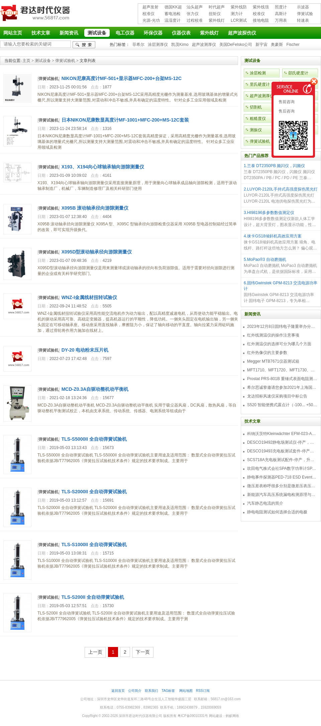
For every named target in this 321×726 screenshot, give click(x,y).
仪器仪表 (181, 32)
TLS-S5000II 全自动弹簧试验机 (94, 439)
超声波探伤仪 (242, 32)
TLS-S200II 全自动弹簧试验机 (93, 597)
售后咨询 (286, 111)
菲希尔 (138, 44)
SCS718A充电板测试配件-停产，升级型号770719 (282, 459)
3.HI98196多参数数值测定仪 (269, 212)
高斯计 (281, 13)
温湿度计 (173, 20)
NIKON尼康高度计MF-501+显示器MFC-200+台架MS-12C (122, 78)
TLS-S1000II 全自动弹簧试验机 (94, 544)
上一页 (95, 652)
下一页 (143, 652)
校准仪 (148, 13)
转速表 (303, 20)
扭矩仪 (215, 13)
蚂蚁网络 (232, 716)
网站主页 (12, 32)
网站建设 (215, 716)
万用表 (281, 20)
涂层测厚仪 (158, 44)
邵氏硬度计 (298, 73)
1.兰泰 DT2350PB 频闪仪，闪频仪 (274, 165)
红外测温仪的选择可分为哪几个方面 (279, 344)
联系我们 (151, 691)
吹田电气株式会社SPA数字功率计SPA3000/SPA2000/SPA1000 (282, 468)
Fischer (292, 44)
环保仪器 (153, 32)
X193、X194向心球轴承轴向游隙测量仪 (103, 166)
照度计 (281, 7)
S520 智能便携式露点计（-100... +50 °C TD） (282, 405)
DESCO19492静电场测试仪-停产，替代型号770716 (282, 442)
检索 (84, 44)
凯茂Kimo (179, 44)
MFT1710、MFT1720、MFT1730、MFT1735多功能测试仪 (282, 370)
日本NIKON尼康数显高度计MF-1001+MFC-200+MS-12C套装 (125, 120)
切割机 (256, 107)
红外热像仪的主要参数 (267, 352)
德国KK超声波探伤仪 (173, 7)
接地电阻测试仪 (261, 21)
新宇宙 (261, 44)
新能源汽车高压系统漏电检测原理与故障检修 (282, 494)
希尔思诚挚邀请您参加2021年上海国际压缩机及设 (282, 387)
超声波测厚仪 (204, 44)
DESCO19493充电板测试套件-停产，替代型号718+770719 (282, 451)
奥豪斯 (277, 44)
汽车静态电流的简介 (265, 503)
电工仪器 (125, 32)
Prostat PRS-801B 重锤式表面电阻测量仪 (282, 378)
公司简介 (134, 691)
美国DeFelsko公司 (235, 44)
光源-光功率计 (151, 21)
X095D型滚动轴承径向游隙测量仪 (97, 252)
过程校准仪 (195, 21)
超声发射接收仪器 (150, 7)
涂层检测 (258, 73)
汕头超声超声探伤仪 (195, 7)
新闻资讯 (69, 32)
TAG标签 (169, 691)
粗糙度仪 (258, 118)
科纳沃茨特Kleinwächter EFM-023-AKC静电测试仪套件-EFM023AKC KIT (282, 433)
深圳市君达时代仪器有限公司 (36, 14)
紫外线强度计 (261, 7)
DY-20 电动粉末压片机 (85, 350)
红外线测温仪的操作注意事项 (273, 335)
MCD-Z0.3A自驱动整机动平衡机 (95, 389)
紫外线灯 (217, 20)
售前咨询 (286, 101)
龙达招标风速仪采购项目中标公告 (277, 396)
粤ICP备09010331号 (193, 716)
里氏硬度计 (260, 84)
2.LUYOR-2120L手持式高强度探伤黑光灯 (281, 189)
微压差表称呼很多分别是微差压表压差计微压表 (282, 486)
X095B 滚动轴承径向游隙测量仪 (95, 208)
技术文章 (40, 32)
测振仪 (256, 130)
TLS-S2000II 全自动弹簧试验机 (94, 491)
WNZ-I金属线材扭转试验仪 (89, 297)
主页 (26, 60)
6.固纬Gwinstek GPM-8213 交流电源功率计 (280, 286)
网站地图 (186, 691)
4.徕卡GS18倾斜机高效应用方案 (273, 236)
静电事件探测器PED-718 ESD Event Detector (282, 477)
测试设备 (97, 32)
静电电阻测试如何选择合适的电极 (277, 512)
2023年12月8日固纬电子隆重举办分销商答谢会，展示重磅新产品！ (282, 326)
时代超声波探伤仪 (217, 7)
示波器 (303, 7)
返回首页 (118, 691)
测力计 (237, 13)
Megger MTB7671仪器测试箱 (273, 361)
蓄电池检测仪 (173, 14)
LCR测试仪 (239, 21)
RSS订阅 (203, 691)
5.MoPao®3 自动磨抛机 (265, 259)
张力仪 (193, 13)
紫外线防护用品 (239, 7)
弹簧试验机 (305, 14)
